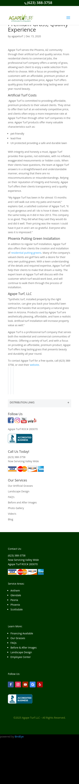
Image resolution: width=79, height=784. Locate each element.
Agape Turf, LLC (20, 293)
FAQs (13, 643)
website (34, 364)
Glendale (15, 595)
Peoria (14, 600)
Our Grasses (17, 638)
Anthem (15, 590)
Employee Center (20, 657)
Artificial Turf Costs (22, 95)
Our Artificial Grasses (20, 485)
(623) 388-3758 (39, 2)
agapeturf (17, 36)
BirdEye (19, 736)
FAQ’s (11, 497)
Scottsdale (16, 609)
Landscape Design (18, 491)
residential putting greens (26, 252)
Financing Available (21, 633)
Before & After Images (23, 647)
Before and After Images (22, 502)
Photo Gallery (16, 508)
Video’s (12, 513)
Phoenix (15, 604)
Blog (10, 519)
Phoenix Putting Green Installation (34, 238)
